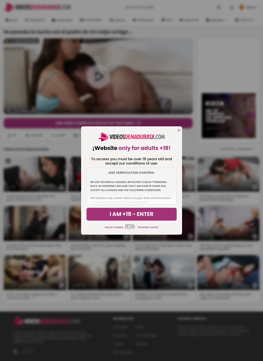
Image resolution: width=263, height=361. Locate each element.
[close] (178, 130)
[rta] (130, 229)
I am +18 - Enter (131, 214)
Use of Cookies (114, 227)
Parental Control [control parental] (148, 227)
